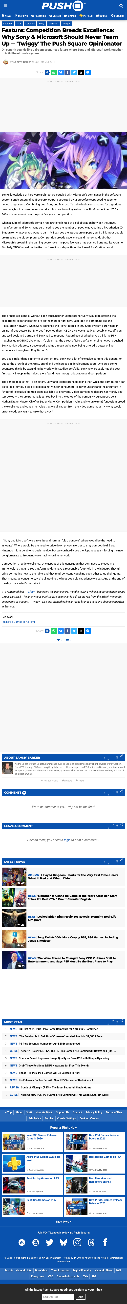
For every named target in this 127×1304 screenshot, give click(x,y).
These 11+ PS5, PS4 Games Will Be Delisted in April (45, 1072)
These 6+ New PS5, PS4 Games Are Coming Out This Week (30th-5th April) (59, 1094)
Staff (29, 1112)
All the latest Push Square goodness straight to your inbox (63, 1289)
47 (21, 883)
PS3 (19, 23)
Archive (49, 1118)
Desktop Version (89, 1118)
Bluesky (67, 780)
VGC (50, 1276)
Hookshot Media (21, 1257)
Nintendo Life (24, 1270)
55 (21, 904)
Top (8, 1112)
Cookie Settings (66, 1118)
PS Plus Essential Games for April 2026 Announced (45, 1043)
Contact (77, 1112)
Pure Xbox (41, 1270)
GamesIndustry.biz (68, 1276)
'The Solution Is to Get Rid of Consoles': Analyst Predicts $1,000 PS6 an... (58, 1036)
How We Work (44, 1112)
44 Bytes (78, 1257)
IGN (118, 1270)
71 (21, 966)
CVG (85, 1276)
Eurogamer (37, 1276)
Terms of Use (114, 1112)
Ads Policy (34, 1118)
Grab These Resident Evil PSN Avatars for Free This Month (49, 1065)
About (18, 1112)
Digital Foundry (82, 1270)
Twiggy (66, 23)
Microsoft (54, 23)
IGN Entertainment (51, 1257)
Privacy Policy (94, 1112)
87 (20, 945)
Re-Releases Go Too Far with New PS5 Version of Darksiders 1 (51, 1080)
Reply (80, 780)
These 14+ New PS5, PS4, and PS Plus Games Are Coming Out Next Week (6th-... (63, 1051)
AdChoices (90, 1257)
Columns (30, 23)
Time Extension (60, 1270)
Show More (63, 1221)
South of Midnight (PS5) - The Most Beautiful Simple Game (50, 1087)
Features (7, 23)
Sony (41, 23)
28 (21, 924)
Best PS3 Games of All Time (18, 621)
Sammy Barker (22, 61)
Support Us (62, 1112)
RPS (93, 1276)
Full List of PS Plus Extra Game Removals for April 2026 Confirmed (54, 1029)
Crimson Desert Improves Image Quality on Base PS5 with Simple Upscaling (59, 1058)
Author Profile (49, 780)
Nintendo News (104, 1270)
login (67, 840)
